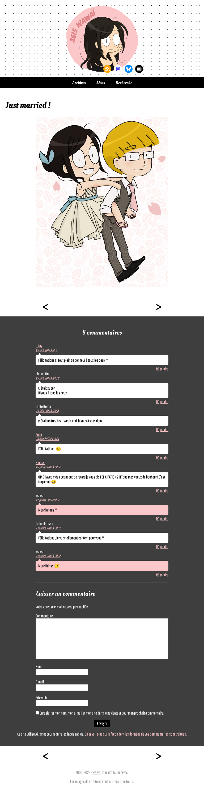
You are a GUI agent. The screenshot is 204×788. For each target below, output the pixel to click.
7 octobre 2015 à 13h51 (48, 556)
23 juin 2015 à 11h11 (46, 350)
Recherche (124, 83)
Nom (38, 666)
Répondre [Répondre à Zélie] (162, 457)
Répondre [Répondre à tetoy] (162, 368)
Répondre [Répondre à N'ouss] (162, 490)
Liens (100, 83)
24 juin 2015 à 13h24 (47, 439)
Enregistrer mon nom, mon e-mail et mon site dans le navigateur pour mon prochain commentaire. (102, 713)
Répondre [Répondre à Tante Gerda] (162, 429)
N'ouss (40, 462)
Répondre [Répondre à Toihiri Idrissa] (162, 546)
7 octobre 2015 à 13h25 (48, 528)
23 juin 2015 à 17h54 (47, 411)
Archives (79, 83)
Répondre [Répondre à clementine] (162, 401)
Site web (41, 697)
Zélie (39, 434)
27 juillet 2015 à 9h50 (48, 500)
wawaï (96, 772)
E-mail (40, 681)
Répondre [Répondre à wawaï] (162, 518)
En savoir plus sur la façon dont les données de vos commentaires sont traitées (135, 734)
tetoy (39, 345)
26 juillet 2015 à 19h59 (48, 467)
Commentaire (44, 615)
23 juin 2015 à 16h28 (47, 378)
